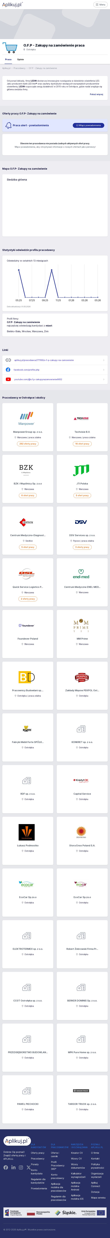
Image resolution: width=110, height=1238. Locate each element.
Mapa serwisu (98, 1197)
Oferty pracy (37, 1152)
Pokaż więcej (96, 94)
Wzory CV (76, 1158)
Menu (100, 4)
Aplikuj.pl (6, 68)
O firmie (95, 1152)
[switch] (88, 125)
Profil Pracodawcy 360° (57, 1165)
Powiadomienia (39, 1188)
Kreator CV (77, 1152)
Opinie (20, 59)
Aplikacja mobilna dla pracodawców (58, 1187)
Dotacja (95, 1191)
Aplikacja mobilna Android (75, 1186)
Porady (35, 1164)
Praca (8, 59)
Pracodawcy (19, 68)
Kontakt (95, 1158)
